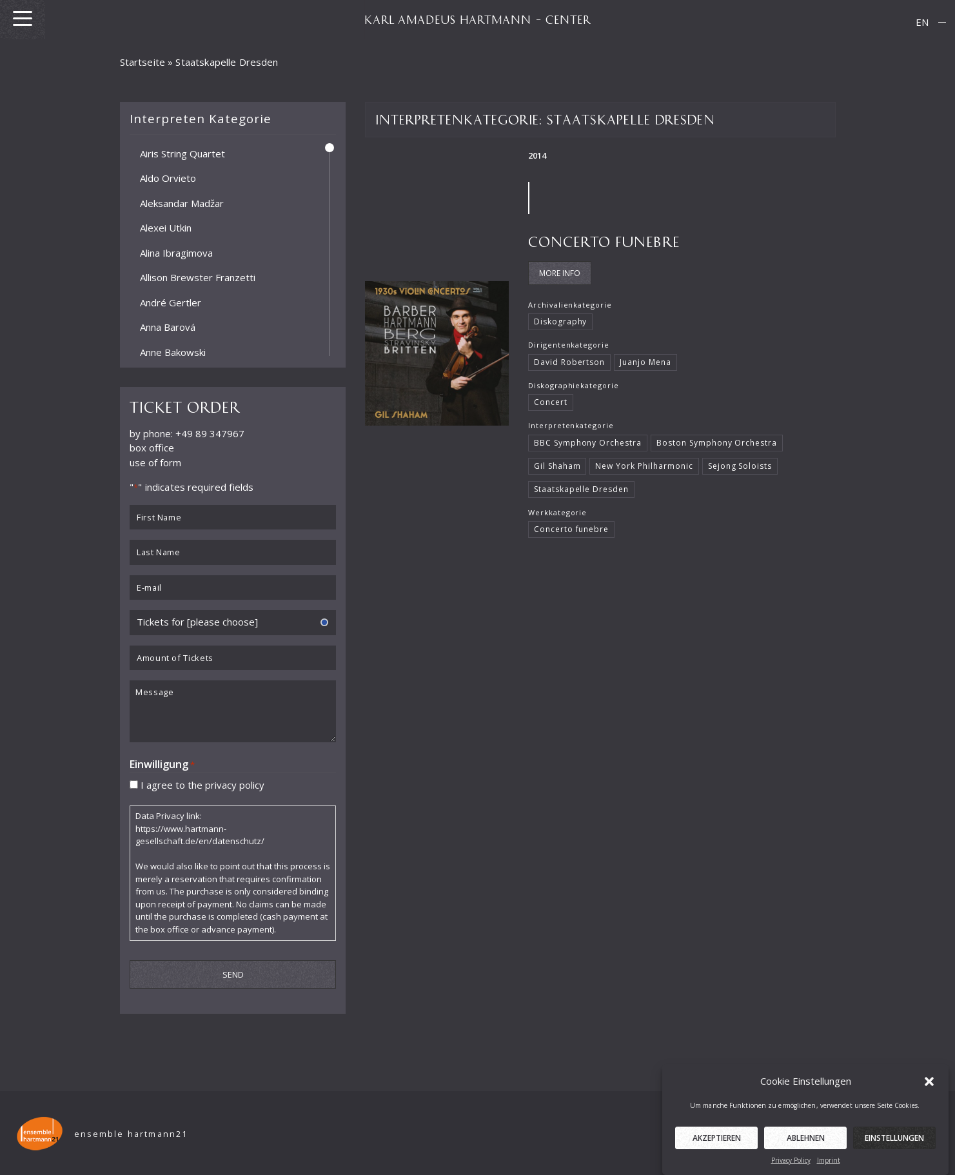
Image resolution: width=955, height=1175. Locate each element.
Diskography (560, 321)
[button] (929, 1092)
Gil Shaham (557, 465)
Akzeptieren (717, 1149)
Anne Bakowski (173, 351)
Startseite (143, 61)
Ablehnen (806, 1149)
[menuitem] (922, 22)
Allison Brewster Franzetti (197, 277)
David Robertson (569, 362)
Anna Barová (167, 327)
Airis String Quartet (182, 152)
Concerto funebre (604, 241)
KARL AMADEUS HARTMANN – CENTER (477, 19)
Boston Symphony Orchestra (716, 442)
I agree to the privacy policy (202, 784)
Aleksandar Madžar (182, 202)
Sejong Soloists (740, 465)
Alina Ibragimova (176, 252)
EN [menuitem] (922, 21)
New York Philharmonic (644, 465)
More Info (559, 273)
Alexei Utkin (166, 227)
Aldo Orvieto (168, 178)
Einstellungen (894, 1149)
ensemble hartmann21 (131, 1134)
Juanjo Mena (645, 362)
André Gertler (170, 301)
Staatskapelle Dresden (581, 489)
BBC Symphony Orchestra (588, 442)
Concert (550, 402)
